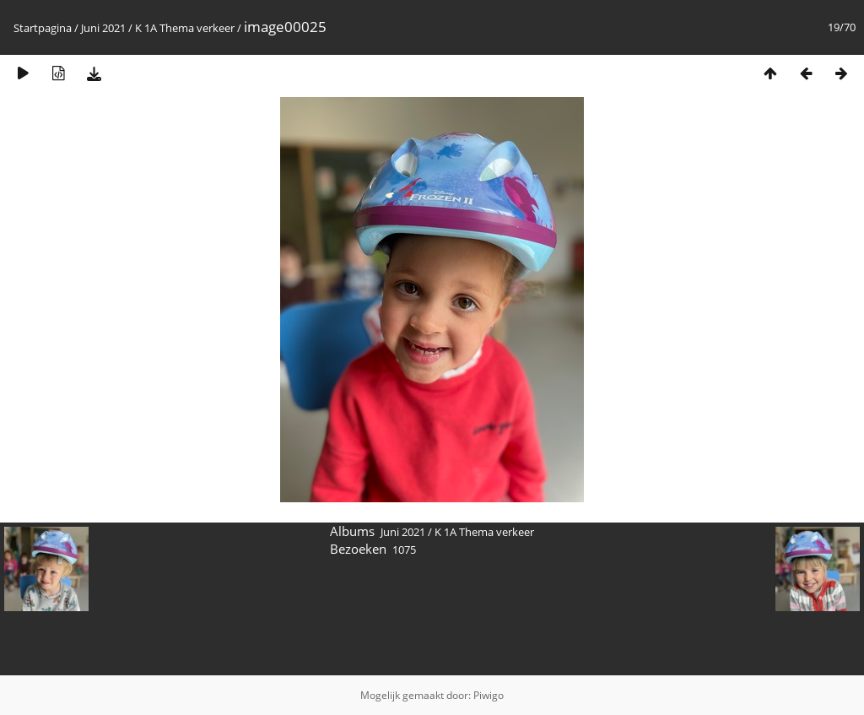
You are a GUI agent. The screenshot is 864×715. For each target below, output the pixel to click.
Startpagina (43, 27)
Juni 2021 (103, 27)
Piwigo (488, 695)
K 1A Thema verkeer (185, 27)
